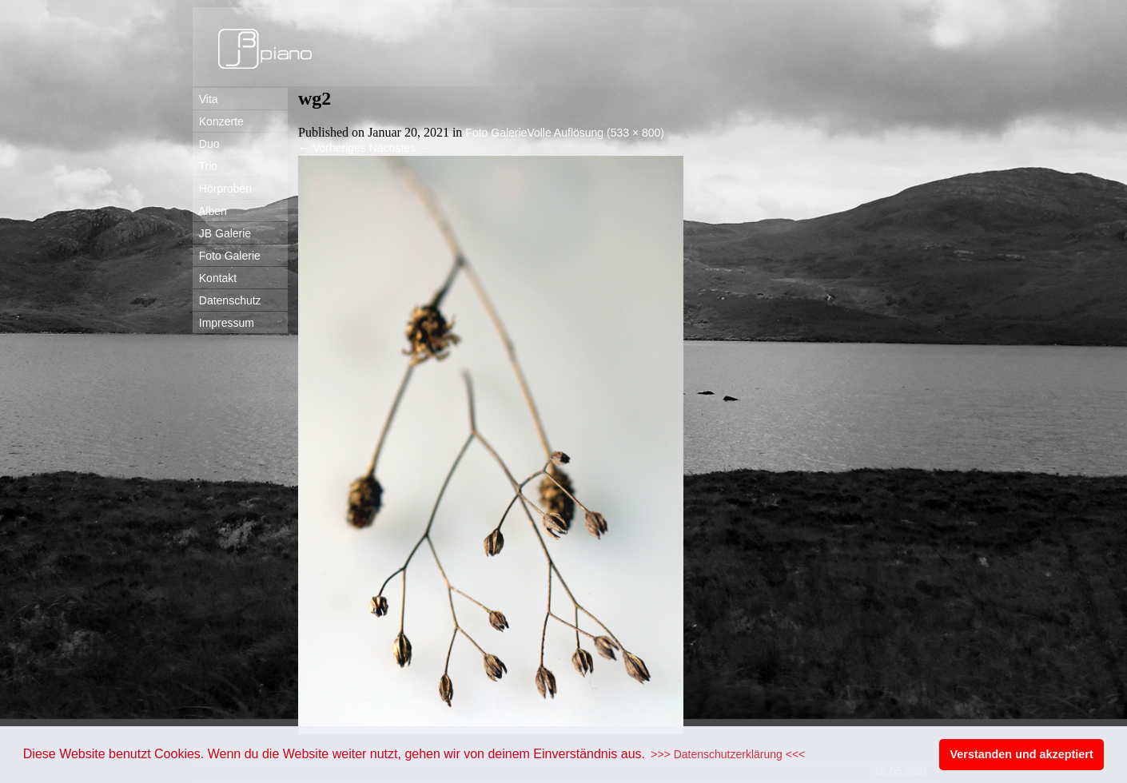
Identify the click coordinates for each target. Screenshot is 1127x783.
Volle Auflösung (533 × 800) (595, 132)
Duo (206, 143)
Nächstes (399, 147)
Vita (205, 99)
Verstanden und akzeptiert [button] (1021, 754)
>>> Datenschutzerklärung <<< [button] (728, 754)
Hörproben (222, 188)
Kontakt (215, 278)
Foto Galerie (227, 255)
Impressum (223, 322)
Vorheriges (332, 147)
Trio (205, 166)
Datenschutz (227, 300)
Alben (210, 211)
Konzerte (218, 121)
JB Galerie (222, 233)
